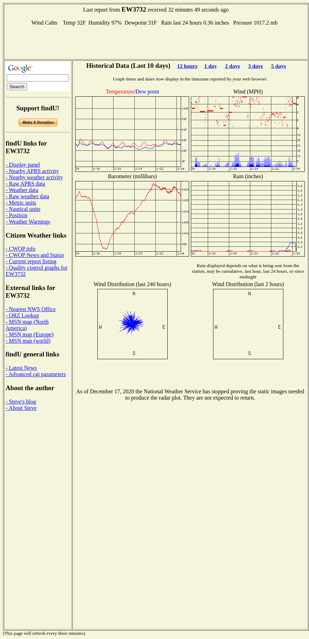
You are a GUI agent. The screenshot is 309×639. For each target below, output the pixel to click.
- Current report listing (31, 261)
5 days (278, 66)
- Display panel (23, 165)
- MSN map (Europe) (29, 334)
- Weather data (22, 190)
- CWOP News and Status (35, 255)
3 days (255, 66)
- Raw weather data (27, 196)
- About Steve (21, 408)
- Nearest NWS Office (31, 309)
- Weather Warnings (28, 222)
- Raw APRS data (25, 184)
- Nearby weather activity (34, 177)
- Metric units (21, 203)
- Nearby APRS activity (32, 171)
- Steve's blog (21, 402)
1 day (210, 66)
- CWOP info (21, 249)
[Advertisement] (156, 42)
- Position (16, 215)
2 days (232, 66)
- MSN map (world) (28, 341)
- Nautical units (23, 209)
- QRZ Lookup (22, 315)
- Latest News (21, 368)
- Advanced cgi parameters (36, 374)
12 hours (187, 66)
